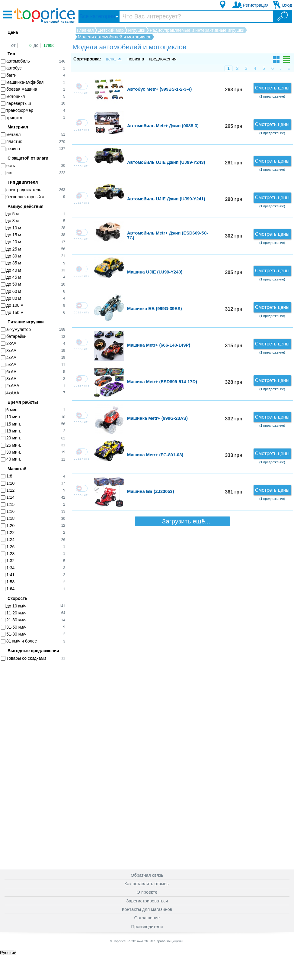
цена (114, 59)
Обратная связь (147, 875)
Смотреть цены (272, 87)
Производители (147, 926)
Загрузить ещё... (182, 521)
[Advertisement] (36, 758)
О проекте (146, 892)
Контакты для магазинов (147, 909)
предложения (162, 59)
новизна (135, 59)
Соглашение (147, 917)
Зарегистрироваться (147, 900)
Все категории (97, 16)
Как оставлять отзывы (147, 883)
